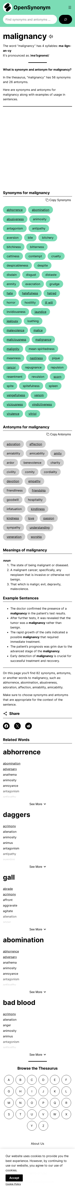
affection (35, 444)
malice (38, 330)
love (31, 518)
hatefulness (30, 293)
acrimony (9, 826)
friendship (39, 490)
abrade (8, 889)
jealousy (12, 321)
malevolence (15, 330)
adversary (10, 769)
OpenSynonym (32, 7)
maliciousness (16, 339)
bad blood (19, 1002)
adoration (13, 444)
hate (10, 293)
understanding (40, 527)
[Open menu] (70, 7)
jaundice (40, 312)
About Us (37, 1143)
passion (48, 518)
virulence (13, 414)
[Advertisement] (37, 148)
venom (39, 395)
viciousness (15, 404)
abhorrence (15, 210)
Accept (14, 1180)
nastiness (36, 358)
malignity (13, 349)
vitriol (32, 414)
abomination (40, 210)
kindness (13, 518)
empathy (34, 481)
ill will (49, 302)
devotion (13, 481)
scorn (57, 376)
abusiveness (15, 219)
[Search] (65, 19)
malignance (43, 339)
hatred (51, 293)
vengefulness (16, 395)
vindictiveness (42, 404)
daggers (16, 814)
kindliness (38, 509)
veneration (14, 537)
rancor (11, 367)
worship (36, 537)
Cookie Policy (13, 1186)
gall (9, 877)
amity (58, 453)
